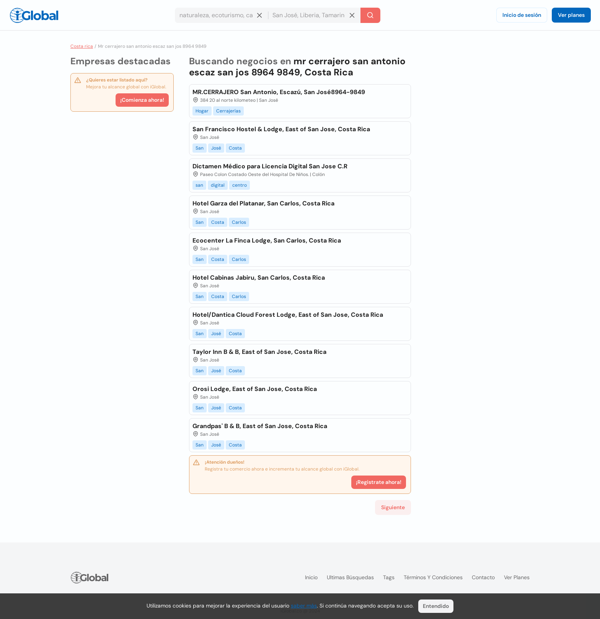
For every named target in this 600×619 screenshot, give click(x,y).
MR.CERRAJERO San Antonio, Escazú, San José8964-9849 (278, 92)
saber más (304, 605)
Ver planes (571, 14)
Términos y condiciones (433, 577)
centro (239, 185)
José (216, 148)
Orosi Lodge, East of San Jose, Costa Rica (254, 389)
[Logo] (34, 15)
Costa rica (81, 46)
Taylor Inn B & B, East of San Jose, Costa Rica (259, 352)
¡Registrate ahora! (378, 482)
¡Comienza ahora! (142, 99)
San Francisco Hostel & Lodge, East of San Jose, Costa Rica (281, 129)
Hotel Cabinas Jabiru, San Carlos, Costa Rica (258, 278)
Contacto (483, 577)
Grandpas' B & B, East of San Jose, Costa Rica (259, 426)
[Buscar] (370, 15)
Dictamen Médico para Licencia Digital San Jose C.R (269, 166)
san (199, 185)
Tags (389, 577)
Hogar (202, 111)
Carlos (239, 222)
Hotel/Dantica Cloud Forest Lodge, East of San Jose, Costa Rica (287, 315)
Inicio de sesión (521, 14)
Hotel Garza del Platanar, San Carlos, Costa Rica (263, 203)
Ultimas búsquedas (350, 577)
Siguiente (393, 507)
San (200, 148)
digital (218, 185)
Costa (235, 148)
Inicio (311, 577)
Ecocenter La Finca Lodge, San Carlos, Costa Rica (266, 240)
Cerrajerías (228, 111)
